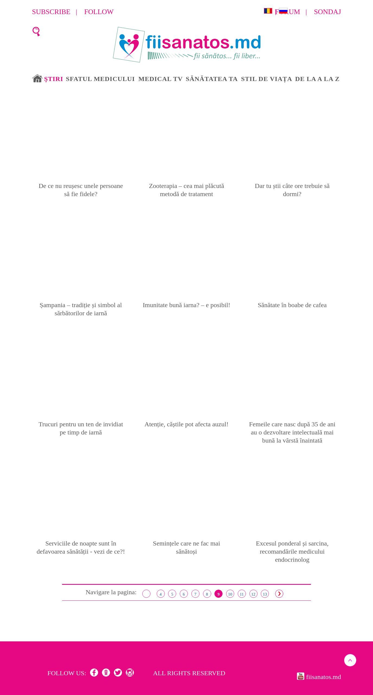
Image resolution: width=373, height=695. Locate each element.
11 (242, 594)
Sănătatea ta (212, 78)
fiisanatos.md (323, 676)
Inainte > (279, 594)
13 (265, 594)
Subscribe (51, 12)
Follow (99, 12)
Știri (53, 78)
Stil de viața (266, 78)
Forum (287, 12)
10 (230, 594)
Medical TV (161, 78)
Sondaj (327, 12)
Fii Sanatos (187, 45)
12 (253, 594)
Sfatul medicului (100, 78)
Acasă (37, 78)
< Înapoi (146, 594)
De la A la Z (317, 78)
